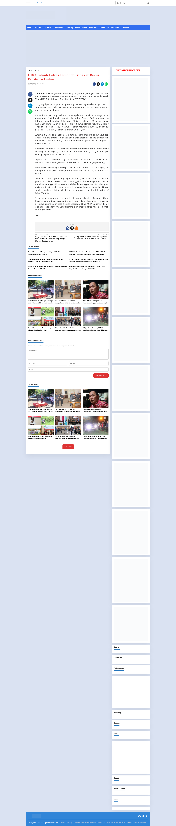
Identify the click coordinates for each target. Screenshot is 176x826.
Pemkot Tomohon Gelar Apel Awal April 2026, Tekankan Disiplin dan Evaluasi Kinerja (46, 253)
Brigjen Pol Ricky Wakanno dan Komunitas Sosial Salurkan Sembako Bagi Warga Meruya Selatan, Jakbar (52, 237)
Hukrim (30, 85)
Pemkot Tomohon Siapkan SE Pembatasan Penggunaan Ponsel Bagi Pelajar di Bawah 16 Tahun (45, 260)
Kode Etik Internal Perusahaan (116, 822)
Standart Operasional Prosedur (136, 822)
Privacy (69, 822)
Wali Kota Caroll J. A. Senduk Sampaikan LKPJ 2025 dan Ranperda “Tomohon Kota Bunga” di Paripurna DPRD (87, 253)
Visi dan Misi (101, 822)
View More (68, 447)
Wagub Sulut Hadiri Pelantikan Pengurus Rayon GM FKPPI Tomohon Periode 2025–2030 (47, 268)
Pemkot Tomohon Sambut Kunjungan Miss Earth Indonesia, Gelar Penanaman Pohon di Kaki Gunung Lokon (88, 260)
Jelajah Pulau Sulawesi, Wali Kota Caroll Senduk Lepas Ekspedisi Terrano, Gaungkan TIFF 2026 (87, 268)
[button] (148, 3)
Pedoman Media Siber (89, 822)
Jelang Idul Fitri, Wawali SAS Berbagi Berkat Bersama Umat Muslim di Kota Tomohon (90, 236)
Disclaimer (77, 822)
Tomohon (34, 85)
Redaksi (63, 822)
